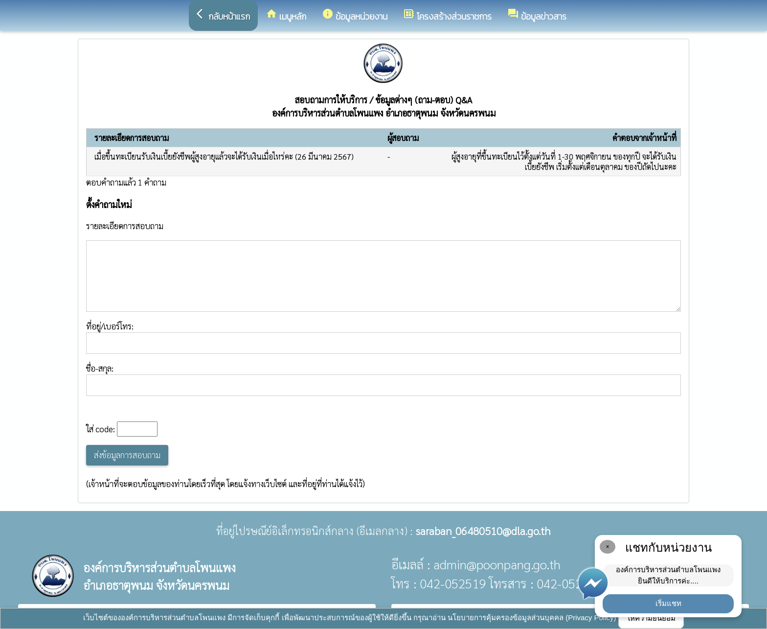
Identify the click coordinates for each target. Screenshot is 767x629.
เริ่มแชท (668, 603)
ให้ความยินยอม (651, 618)
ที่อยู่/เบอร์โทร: (383, 337)
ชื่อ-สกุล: (383, 379)
